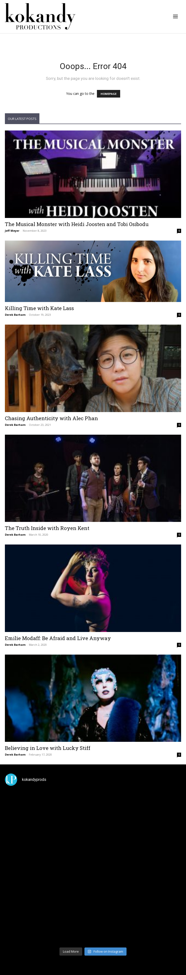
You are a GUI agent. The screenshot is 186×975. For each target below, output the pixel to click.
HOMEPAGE (108, 94)
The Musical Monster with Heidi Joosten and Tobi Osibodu (77, 224)
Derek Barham (15, 314)
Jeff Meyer (12, 230)
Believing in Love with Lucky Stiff (47, 748)
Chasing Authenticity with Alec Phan (51, 418)
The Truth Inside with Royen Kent (47, 528)
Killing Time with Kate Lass (39, 308)
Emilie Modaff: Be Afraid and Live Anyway (58, 638)
